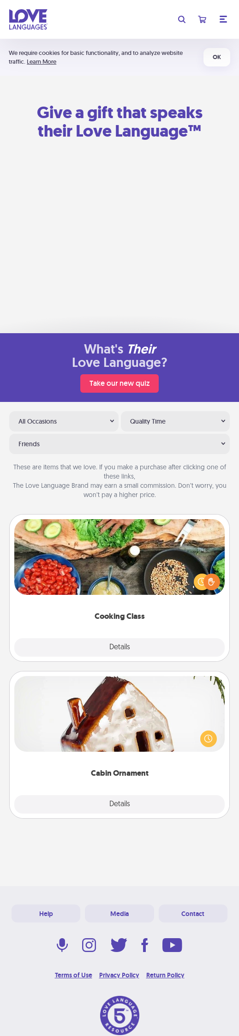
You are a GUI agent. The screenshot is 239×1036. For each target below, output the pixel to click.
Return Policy (165, 975)
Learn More (41, 62)
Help (46, 914)
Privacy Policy (119, 975)
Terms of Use (73, 975)
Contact (192, 914)
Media (119, 914)
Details (119, 647)
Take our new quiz (119, 383)
